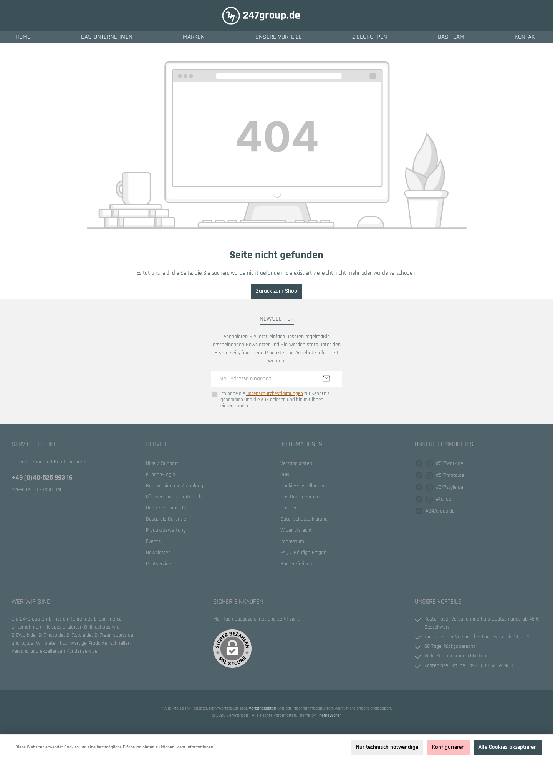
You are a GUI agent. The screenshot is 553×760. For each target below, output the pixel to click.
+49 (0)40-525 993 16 (42, 477)
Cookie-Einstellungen (303, 485)
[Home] (22, 37)
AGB (265, 400)
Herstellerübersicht (166, 507)
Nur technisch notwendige (387, 747)
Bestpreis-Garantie (166, 519)
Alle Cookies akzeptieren (507, 747)
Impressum (292, 541)
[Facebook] (419, 463)
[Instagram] (429, 463)
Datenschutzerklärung (304, 519)
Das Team (291, 507)
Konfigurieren (448, 747)
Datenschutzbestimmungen (274, 393)
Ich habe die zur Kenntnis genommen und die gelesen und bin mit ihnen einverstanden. (275, 399)
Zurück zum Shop (276, 291)
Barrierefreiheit (296, 563)
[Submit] (326, 379)
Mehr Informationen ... (196, 747)
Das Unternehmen (300, 496)
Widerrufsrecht (296, 530)
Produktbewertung (166, 530)
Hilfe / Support (162, 463)
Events (153, 541)
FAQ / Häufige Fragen (303, 552)
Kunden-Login (160, 474)
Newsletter (158, 552)
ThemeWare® (329, 715)
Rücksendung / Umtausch (174, 496)
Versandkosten (296, 463)
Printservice (158, 563)
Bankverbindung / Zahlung (174, 485)
